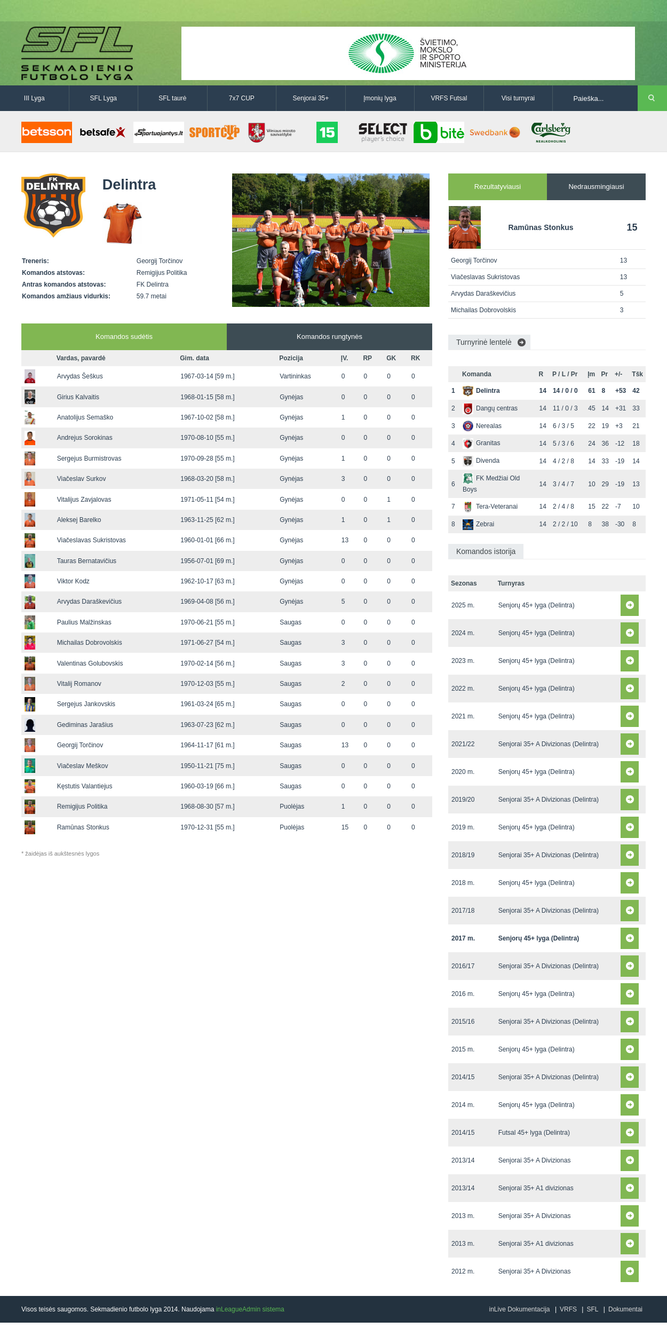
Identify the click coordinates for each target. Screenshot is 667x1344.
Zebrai (478, 524)
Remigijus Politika (82, 806)
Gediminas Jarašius (85, 725)
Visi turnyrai (518, 98)
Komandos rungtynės (329, 337)
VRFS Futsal (449, 98)
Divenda (481, 460)
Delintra (481, 390)
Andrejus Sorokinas (85, 437)
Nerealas (482, 426)
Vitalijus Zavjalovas (84, 499)
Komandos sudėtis (124, 337)
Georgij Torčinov (80, 745)
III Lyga (34, 98)
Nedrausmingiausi (596, 187)
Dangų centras (490, 408)
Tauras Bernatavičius (86, 561)
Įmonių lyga (379, 98)
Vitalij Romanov (79, 683)
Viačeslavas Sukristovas (91, 540)
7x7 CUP (242, 98)
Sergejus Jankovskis (86, 704)
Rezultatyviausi (497, 187)
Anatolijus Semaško (85, 417)
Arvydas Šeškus (80, 376)
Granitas (481, 443)
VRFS (568, 1309)
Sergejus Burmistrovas (89, 458)
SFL (592, 1309)
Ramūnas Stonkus (83, 827)
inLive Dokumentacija (519, 1309)
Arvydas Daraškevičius (89, 601)
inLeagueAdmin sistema (250, 1309)
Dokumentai (625, 1309)
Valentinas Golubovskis (90, 663)
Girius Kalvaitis (78, 397)
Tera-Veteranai (490, 506)
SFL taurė (172, 98)
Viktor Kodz (73, 581)
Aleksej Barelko (79, 520)
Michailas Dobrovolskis (89, 642)
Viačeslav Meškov (82, 766)
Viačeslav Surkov (81, 479)
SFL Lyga (103, 98)
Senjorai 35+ (311, 98)
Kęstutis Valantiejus (85, 786)
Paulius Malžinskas (84, 622)
